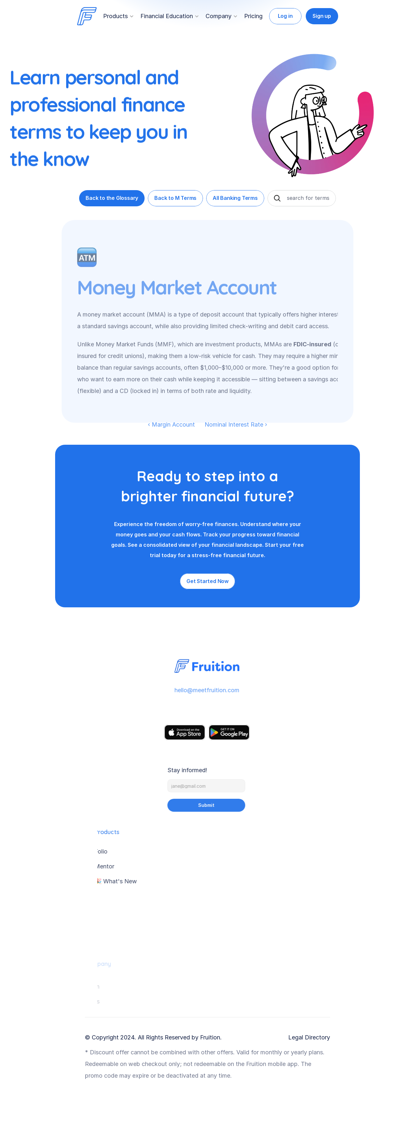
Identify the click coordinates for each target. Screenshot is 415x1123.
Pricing (253, 16)
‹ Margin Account (171, 424)
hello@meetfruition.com (204, 690)
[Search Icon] (277, 198)
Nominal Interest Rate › (236, 424)
